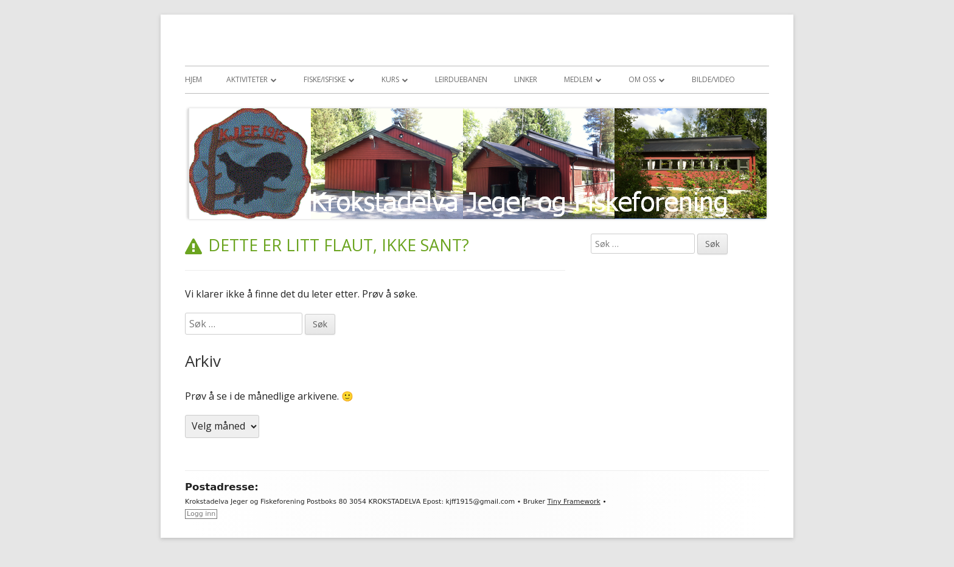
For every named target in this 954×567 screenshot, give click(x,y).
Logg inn (201, 514)
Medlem (578, 79)
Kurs (390, 79)
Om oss (642, 79)
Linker (525, 79)
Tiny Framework (573, 502)
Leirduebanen (461, 79)
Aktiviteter (247, 79)
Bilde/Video (713, 79)
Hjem (193, 79)
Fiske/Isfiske (325, 79)
